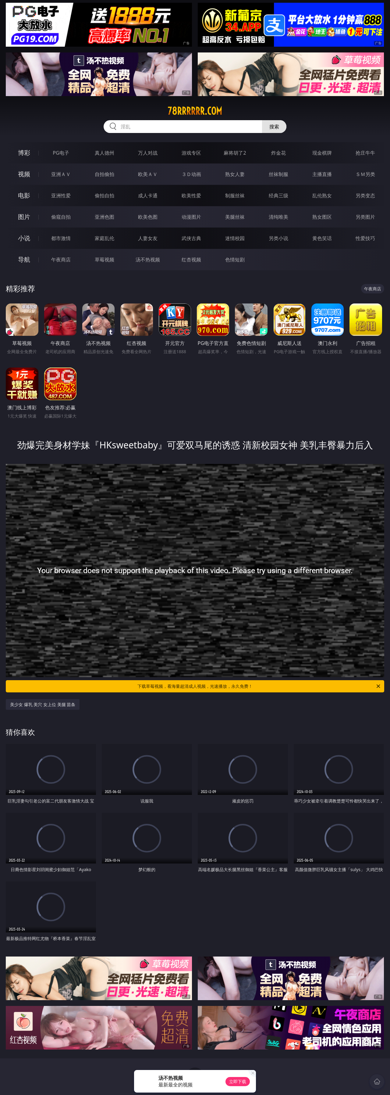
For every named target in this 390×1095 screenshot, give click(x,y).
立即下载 (237, 1081)
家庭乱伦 (104, 238)
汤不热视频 (148, 259)
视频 (24, 174)
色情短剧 (235, 259)
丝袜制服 (278, 174)
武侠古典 (191, 238)
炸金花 (278, 152)
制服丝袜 (235, 195)
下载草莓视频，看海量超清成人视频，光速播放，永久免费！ (259, 686)
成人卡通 (148, 195)
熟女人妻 (235, 174)
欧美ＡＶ (148, 174)
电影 (24, 195)
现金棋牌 (322, 152)
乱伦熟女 (322, 195)
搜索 (274, 126)
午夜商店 (61, 259)
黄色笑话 (322, 238)
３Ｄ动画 (191, 174)
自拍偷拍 (104, 174)
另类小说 (278, 238)
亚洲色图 (104, 217)
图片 (24, 217)
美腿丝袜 (235, 217)
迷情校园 (235, 238)
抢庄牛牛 (365, 152)
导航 (24, 259)
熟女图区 (322, 217)
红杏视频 (191, 259)
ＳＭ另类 (365, 174)
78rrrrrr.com (195, 111)
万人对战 (148, 152)
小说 (24, 238)
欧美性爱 (191, 195)
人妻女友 (148, 238)
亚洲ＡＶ (61, 174)
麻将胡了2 (235, 152)
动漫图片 (191, 217)
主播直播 (322, 174)
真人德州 (104, 152)
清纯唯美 (278, 217)
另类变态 (365, 195)
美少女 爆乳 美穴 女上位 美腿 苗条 (42, 704)
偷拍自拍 (104, 195)
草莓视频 (104, 259)
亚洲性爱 (61, 195)
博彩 (24, 153)
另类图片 (365, 217)
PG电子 (61, 152)
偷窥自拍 (61, 217)
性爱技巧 (365, 238)
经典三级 (278, 195)
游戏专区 (191, 152)
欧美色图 (148, 217)
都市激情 (61, 238)
